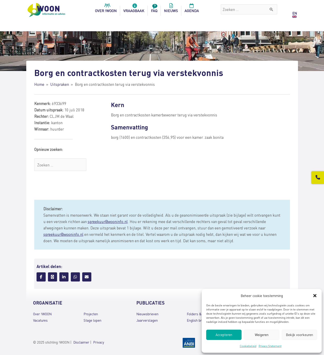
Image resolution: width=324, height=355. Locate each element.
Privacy (98, 342)
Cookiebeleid (248, 346)
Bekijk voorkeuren (299, 334)
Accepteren (224, 334)
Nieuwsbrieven (147, 314)
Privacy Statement (270, 346)
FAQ (154, 9)
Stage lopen (92, 320)
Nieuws (171, 9)
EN (294, 13)
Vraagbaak (133, 9)
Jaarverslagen (147, 320)
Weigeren (262, 334)
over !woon (106, 9)
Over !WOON (42, 314)
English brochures (200, 320)
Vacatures (40, 320)
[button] (315, 295)
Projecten (91, 314)
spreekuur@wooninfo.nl (108, 221)
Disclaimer (81, 342)
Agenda (191, 9)
